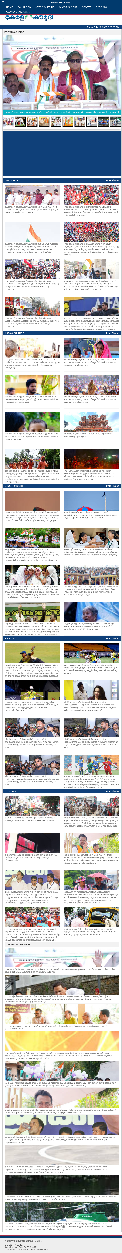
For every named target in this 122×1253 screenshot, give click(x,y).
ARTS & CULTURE (44, 7)
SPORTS (86, 7)
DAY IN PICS (24, 7)
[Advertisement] (62, 153)
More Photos (112, 180)
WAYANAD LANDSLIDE (18, 12)
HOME (9, 7)
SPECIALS (101, 7)
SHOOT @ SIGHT (68, 7)
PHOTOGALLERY (36, 2)
